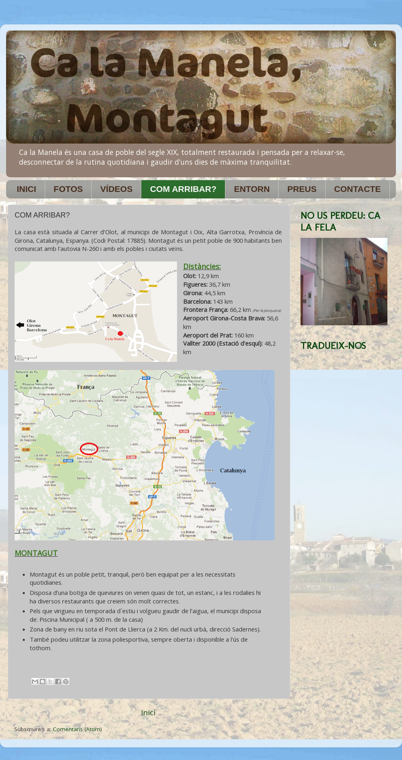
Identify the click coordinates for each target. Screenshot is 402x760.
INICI (26, 189)
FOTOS (68, 189)
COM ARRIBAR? (183, 189)
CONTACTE (357, 189)
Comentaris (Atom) (77, 729)
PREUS (301, 189)
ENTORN (252, 189)
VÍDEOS (116, 189)
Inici (148, 712)
